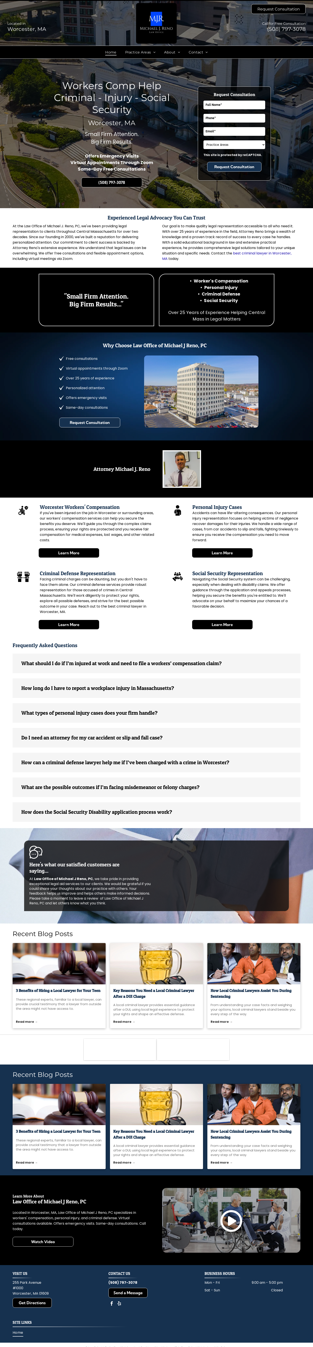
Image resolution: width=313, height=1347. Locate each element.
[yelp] (119, 1304)
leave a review (86, 898)
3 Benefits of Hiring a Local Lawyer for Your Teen (58, 990)
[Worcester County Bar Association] (120, 1049)
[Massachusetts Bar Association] (193, 1049)
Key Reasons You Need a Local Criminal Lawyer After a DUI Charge (153, 993)
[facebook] (111, 1304)
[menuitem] (111, 52)
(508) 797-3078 (286, 29)
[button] (157, 663)
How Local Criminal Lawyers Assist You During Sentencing (251, 993)
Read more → (27, 1022)
